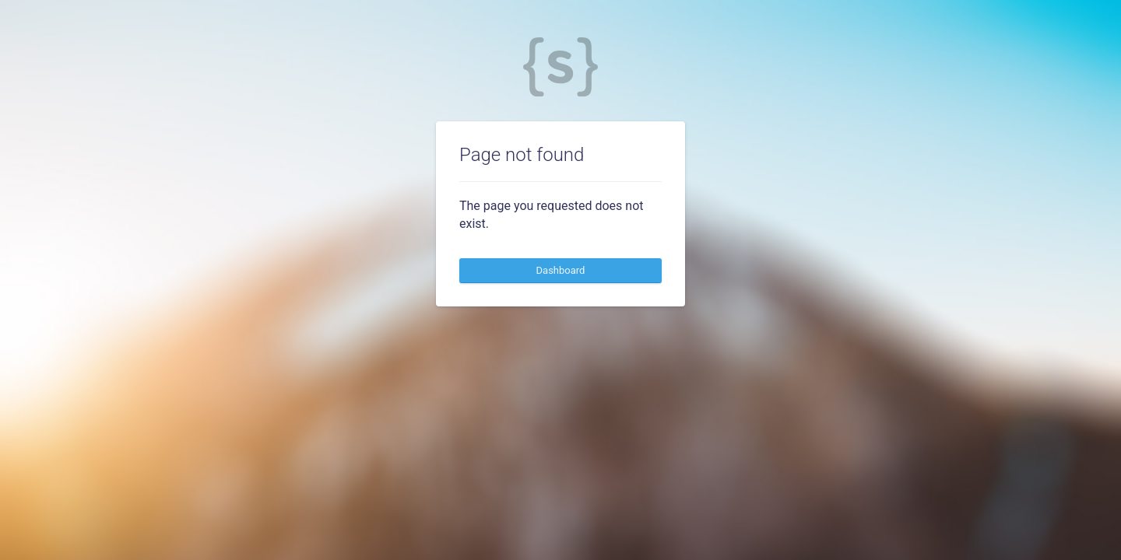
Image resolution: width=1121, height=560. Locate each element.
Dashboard (560, 270)
